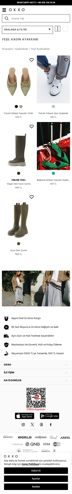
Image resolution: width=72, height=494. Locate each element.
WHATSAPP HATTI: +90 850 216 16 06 (36, 3)
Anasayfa (7, 49)
